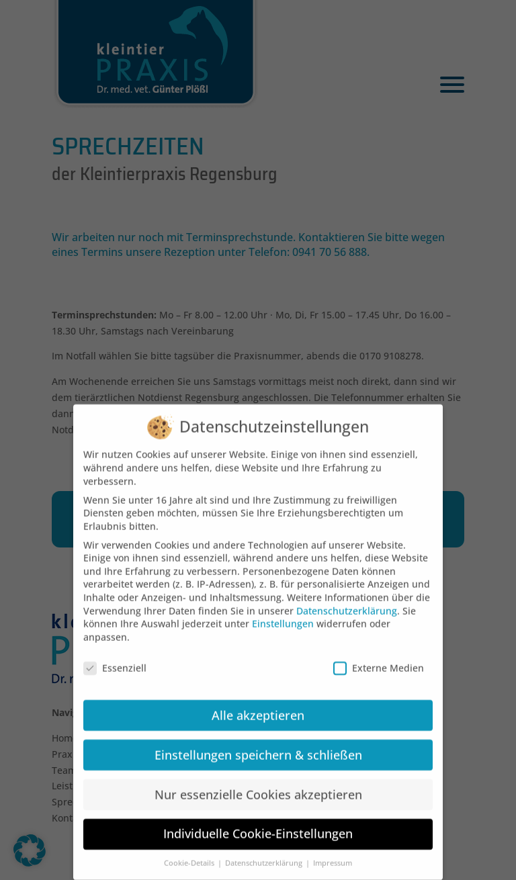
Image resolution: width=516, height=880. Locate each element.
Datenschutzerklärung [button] (264, 851)
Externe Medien (378, 656)
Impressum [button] (332, 851)
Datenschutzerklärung (346, 598)
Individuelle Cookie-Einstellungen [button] (258, 822)
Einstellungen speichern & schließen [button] (258, 743)
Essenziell (114, 656)
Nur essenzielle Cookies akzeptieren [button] (258, 783)
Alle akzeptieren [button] (258, 703)
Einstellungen (283, 612)
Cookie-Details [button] (190, 851)
